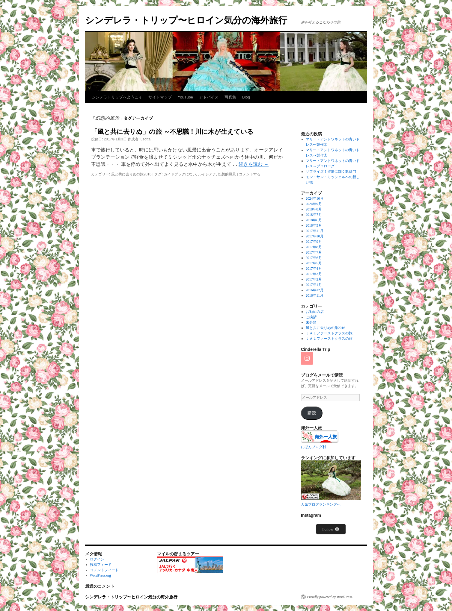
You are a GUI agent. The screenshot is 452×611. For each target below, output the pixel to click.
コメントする (249, 174)
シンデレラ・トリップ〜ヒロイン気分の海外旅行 (186, 20)
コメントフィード (104, 570)
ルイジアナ (207, 174)
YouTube (185, 97)
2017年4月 (314, 268)
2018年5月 (314, 225)
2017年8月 (314, 247)
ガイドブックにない (180, 174)
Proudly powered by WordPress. (330, 597)
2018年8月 (314, 209)
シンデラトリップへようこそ (117, 97)
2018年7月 (314, 215)
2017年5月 (314, 263)
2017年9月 (314, 241)
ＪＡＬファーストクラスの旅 (329, 333)
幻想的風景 (227, 174)
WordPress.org (100, 575)
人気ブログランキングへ (320, 504)
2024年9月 (314, 204)
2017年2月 (314, 279)
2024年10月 (315, 198)
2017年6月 (314, 258)
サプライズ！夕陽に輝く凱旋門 (331, 171)
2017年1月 (314, 285)
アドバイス (209, 97)
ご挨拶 (311, 317)
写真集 (230, 97)
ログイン (97, 559)
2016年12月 (315, 290)
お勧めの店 (315, 312)
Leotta (145, 139)
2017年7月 (314, 252)
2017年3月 (314, 274)
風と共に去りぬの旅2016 (131, 174)
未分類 (311, 322)
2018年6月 (314, 220)
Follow (331, 529)
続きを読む (254, 164)
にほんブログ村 (313, 447)
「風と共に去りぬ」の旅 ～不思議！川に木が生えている (172, 131)
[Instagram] (307, 358)
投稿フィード (101, 565)
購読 (312, 413)
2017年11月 (315, 231)
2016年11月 (315, 295)
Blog (246, 97)
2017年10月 (315, 236)
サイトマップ (160, 97)
